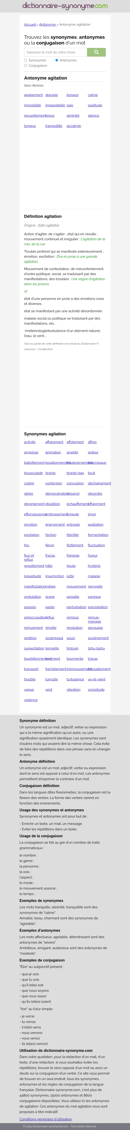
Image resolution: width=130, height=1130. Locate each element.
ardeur (93, 452)
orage (50, 597)
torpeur (30, 126)
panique (94, 597)
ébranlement (34, 504)
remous (73, 617)
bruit (91, 473)
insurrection (54, 576)
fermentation (98, 535)
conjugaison (50, 43)
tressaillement (99, 669)
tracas (93, 659)
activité (30, 442)
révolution (75, 628)
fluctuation (96, 545)
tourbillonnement (38, 659)
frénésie (73, 555)
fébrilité (73, 535)
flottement (75, 545)
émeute (73, 514)
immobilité (32, 105)
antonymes (92, 37)
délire (28, 494)
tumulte (51, 679)
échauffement (78, 504)
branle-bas (75, 473)
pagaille (73, 597)
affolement (75, 442)
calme (93, 95)
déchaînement (99, 483)
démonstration (57, 494)
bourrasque (97, 463)
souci (71, 638)
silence (93, 115)
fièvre (49, 545)
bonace (73, 95)
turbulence (75, 679)
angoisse (31, 452)
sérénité (73, 115)
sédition (30, 638)
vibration (74, 690)
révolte (50, 628)
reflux (49, 617)
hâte (48, 566)
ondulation (32, 597)
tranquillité (53, 126)
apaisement (33, 95)
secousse (95, 628)
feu (26, 545)
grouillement (34, 566)
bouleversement (80, 463)
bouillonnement (58, 463)
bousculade (33, 473)
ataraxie (51, 95)
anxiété (72, 452)
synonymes (64, 37)
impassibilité (55, 105)
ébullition (52, 504)
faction (50, 535)
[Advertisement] (65, 172)
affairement (54, 442)
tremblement (55, 669)
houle (71, 566)
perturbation (77, 607)
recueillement (35, 115)
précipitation (98, 607)
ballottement (34, 463)
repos (49, 115)
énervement (55, 524)
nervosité (95, 586)
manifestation (35, 586)
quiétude (95, 105)
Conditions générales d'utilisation (46, 1119)
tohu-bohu (96, 648)
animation (53, 452)
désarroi (73, 494)
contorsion (53, 483)
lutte (70, 576)
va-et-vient (96, 679)
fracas (50, 555)
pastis (50, 607)
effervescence (35, 514)
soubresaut (54, 638)
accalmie (74, 126)
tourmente (75, 659)
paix (70, 105)
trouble (30, 679)
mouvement (76, 586)
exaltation (95, 524)
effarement (96, 504)
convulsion (75, 483)
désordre (95, 494)
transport (31, 669)
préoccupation (35, 617)
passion (30, 607)
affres (92, 442)
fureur (93, 555)
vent (48, 690)
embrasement (56, 514)
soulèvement (98, 638)
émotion (30, 524)
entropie (73, 524)
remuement (33, 628)
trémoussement (79, 669)
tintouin (73, 648)
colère (29, 483)
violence (31, 700)
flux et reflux (29, 557)
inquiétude (32, 576)
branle (50, 473)
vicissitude (96, 690)
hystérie (94, 566)
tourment (52, 659)
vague (29, 690)
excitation (31, 535)
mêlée (50, 586)
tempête (52, 648)
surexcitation (34, 648)
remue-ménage (94, 619)
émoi (92, 514)
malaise (94, 576)
